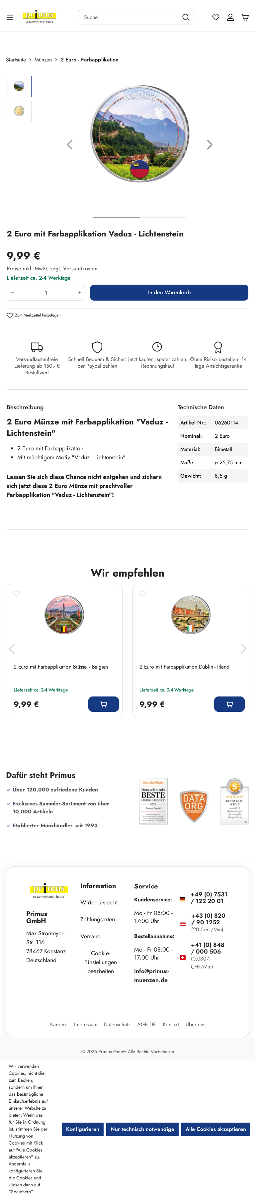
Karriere (58, 1024)
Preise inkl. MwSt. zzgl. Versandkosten (52, 268)
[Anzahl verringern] (12, 293)
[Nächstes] (210, 146)
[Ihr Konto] (230, 17)
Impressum (85, 1024)
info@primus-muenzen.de (151, 975)
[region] (127, 146)
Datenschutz (117, 1024)
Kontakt (171, 1024)
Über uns (195, 1024)
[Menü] (10, 17)
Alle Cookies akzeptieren (216, 1129)
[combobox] (128, 17)
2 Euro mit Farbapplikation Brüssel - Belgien (61, 667)
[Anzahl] (46, 293)
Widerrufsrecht (99, 902)
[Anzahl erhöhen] (79, 293)
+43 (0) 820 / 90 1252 (208, 919)
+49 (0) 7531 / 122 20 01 (209, 897)
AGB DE (146, 1024)
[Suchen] (186, 17)
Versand (90, 936)
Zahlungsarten (97, 919)
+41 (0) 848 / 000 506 (207, 948)
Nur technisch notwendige (142, 1129)
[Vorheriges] (70, 146)
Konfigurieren (82, 1129)
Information (98, 885)
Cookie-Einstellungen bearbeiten (100, 962)
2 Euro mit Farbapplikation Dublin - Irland (184, 667)
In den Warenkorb (169, 292)
